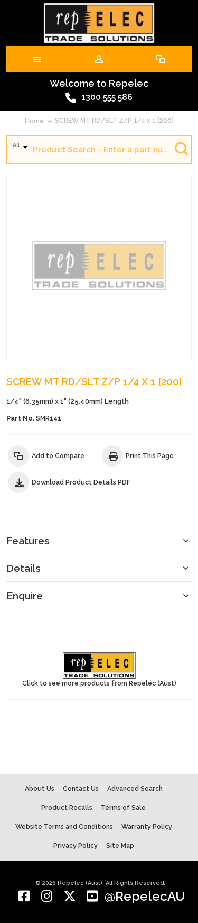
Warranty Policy (146, 826)
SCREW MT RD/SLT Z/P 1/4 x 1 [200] (114, 120)
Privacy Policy (75, 845)
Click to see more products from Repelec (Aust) (99, 669)
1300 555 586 (99, 98)
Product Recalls (66, 807)
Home (34, 121)
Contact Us (81, 788)
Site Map (120, 845)
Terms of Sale (123, 807)
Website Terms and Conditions (64, 826)
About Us (39, 788)
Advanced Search (135, 788)
